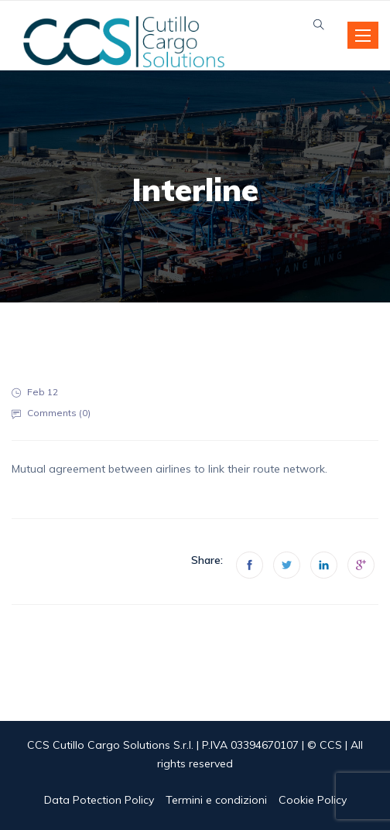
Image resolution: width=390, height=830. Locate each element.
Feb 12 (42, 392)
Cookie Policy (313, 800)
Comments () (59, 412)
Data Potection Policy (99, 800)
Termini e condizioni (216, 800)
